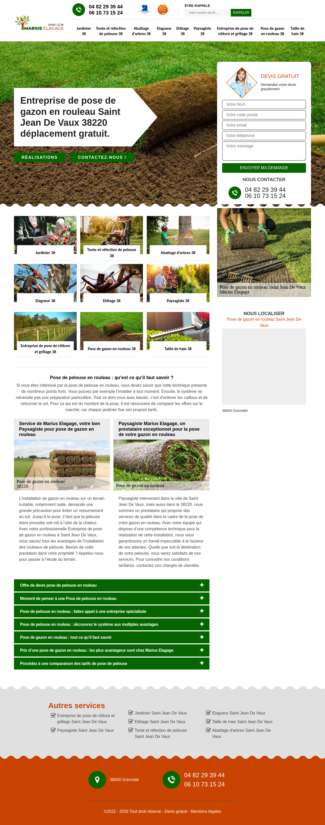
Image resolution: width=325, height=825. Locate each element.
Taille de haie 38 (298, 31)
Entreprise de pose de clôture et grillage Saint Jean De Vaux (86, 718)
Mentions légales (206, 811)
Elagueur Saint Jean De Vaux (238, 713)
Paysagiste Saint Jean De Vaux (85, 730)
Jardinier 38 (83, 31)
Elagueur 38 (164, 31)
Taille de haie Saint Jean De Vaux (242, 722)
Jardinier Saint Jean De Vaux (161, 713)
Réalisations (40, 157)
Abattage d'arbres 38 (141, 31)
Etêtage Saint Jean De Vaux (160, 722)
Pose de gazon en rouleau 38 (273, 31)
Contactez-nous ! (102, 157)
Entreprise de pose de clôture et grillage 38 (235, 31)
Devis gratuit (176, 811)
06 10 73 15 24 (106, 12)
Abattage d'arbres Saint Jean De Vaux (241, 733)
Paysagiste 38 (202, 31)
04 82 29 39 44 (106, 6)
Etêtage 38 (182, 31)
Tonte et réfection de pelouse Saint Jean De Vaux (161, 733)
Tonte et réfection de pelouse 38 (111, 31)
